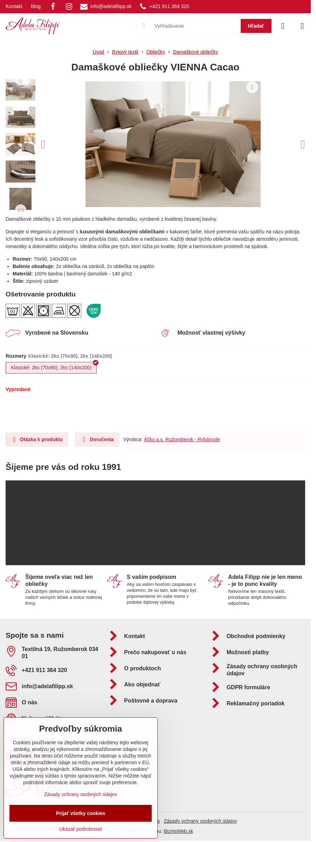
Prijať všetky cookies (80, 813)
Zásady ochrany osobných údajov (200, 821)
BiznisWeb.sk (178, 831)
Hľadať (256, 26)
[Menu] (302, 26)
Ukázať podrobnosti (80, 829)
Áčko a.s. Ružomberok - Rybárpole (182, 439)
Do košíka (216, 412)
